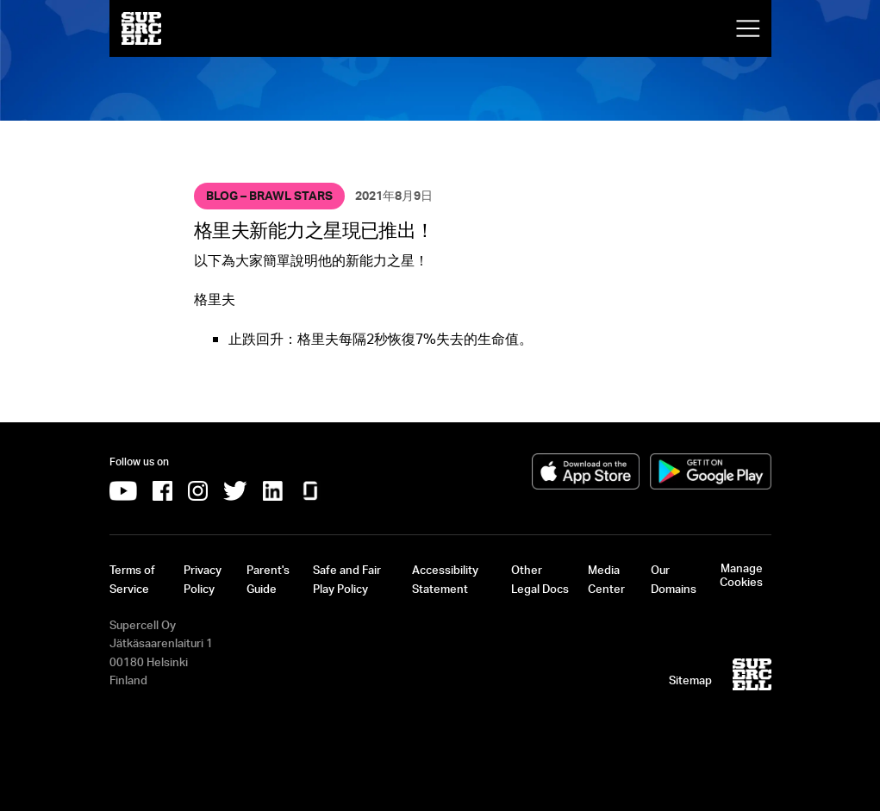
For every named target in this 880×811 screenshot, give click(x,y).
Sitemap (690, 680)
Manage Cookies (741, 575)
